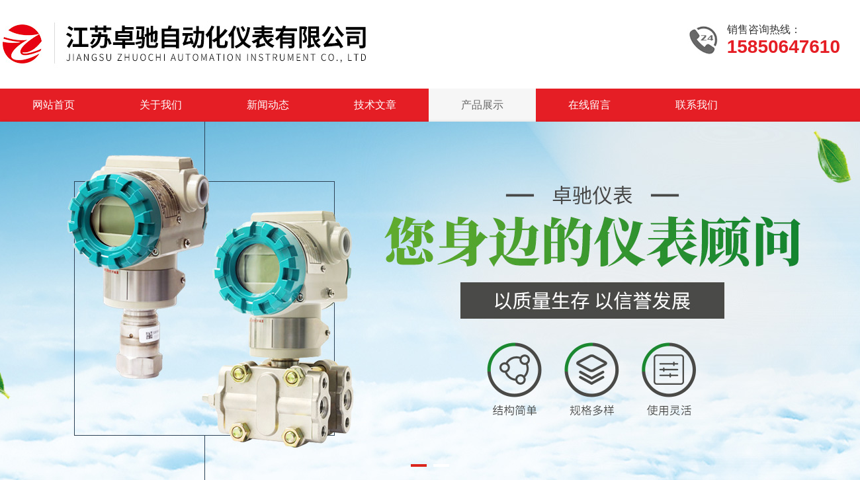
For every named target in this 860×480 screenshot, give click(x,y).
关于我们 (161, 104)
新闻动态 (268, 104)
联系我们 (696, 104)
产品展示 (482, 104)
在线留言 (589, 104)
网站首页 (53, 104)
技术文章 (375, 104)
